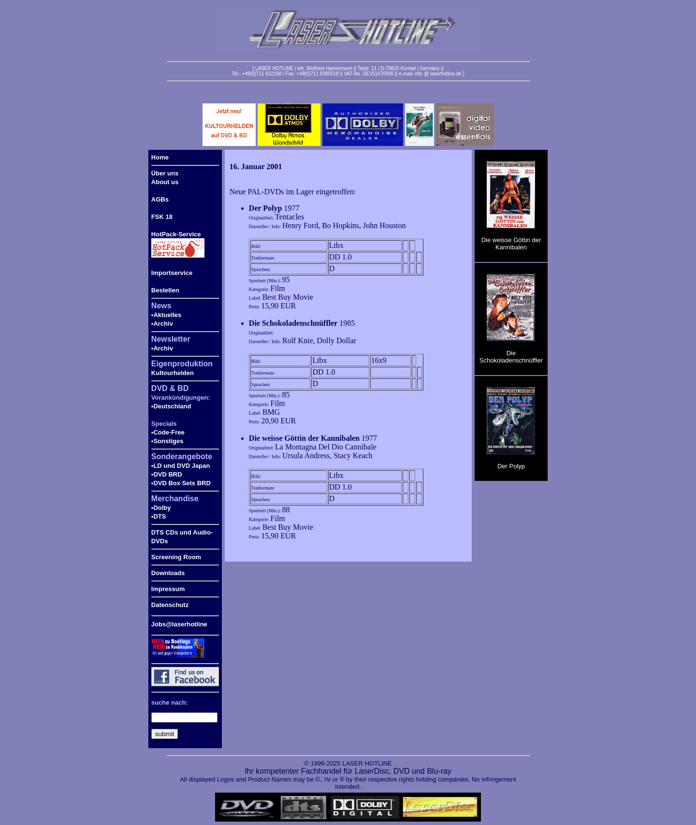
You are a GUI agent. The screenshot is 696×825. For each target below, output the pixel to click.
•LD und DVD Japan (180, 465)
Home (160, 157)
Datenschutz (169, 604)
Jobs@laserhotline (179, 624)
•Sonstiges (167, 441)
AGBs (160, 199)
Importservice (171, 272)
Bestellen (165, 290)
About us (164, 182)
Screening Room (176, 557)
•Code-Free (168, 432)
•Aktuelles (166, 314)
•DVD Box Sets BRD (181, 483)
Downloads (168, 573)
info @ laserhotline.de (438, 73)
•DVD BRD (166, 474)
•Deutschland (171, 406)
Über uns (164, 173)
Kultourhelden (172, 372)
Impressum (168, 589)
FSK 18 (162, 216)
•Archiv (162, 323)
